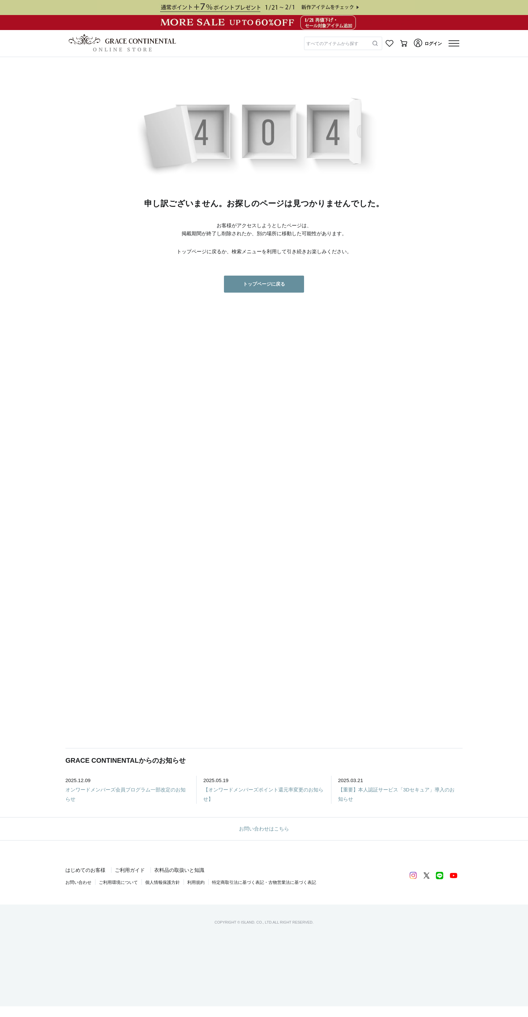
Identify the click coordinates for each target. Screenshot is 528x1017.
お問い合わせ (78, 882)
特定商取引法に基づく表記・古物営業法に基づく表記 (264, 882)
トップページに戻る (264, 284)
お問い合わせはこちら (264, 828)
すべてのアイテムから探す (332, 43)
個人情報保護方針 (162, 882)
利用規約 (196, 882)
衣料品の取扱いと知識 (179, 870)
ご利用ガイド (130, 870)
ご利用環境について (118, 882)
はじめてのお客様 (85, 870)
